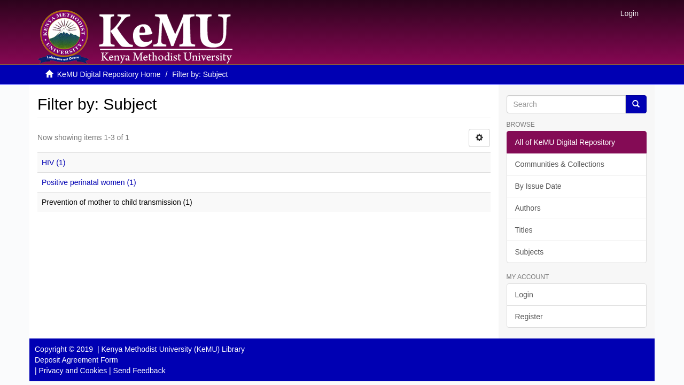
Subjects (529, 252)
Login (524, 294)
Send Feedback (139, 370)
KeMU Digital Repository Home (109, 74)
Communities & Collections (559, 164)
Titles (524, 230)
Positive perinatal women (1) (89, 182)
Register (529, 316)
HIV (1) (53, 162)
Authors (528, 208)
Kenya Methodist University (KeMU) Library (172, 349)
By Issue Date (538, 186)
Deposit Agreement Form (76, 360)
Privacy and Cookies (73, 370)
